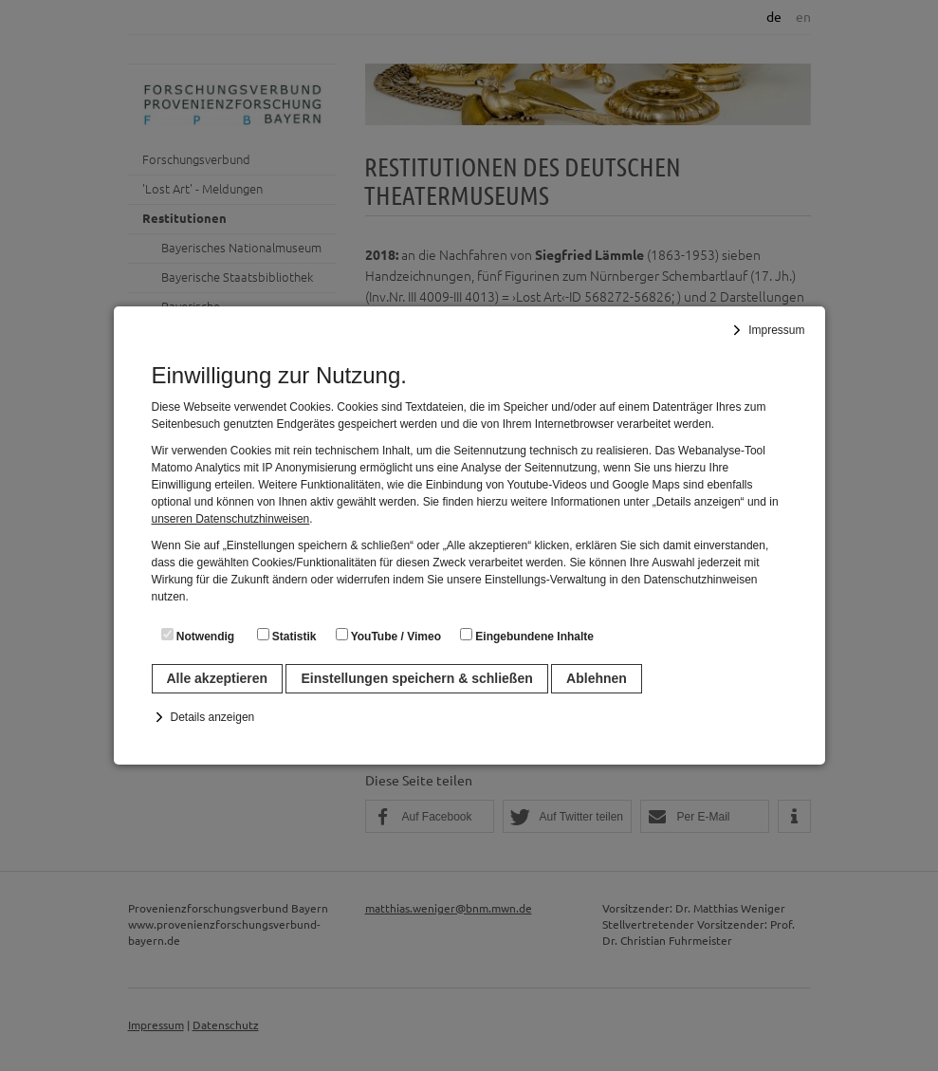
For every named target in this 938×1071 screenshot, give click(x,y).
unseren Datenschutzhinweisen (231, 519)
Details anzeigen (213, 717)
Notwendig (198, 635)
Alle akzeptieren (217, 678)
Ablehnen (596, 678)
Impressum (776, 330)
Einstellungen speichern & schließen (416, 678)
